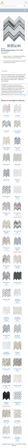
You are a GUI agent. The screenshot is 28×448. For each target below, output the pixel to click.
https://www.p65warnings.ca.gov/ (18, 94)
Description (4, 71)
